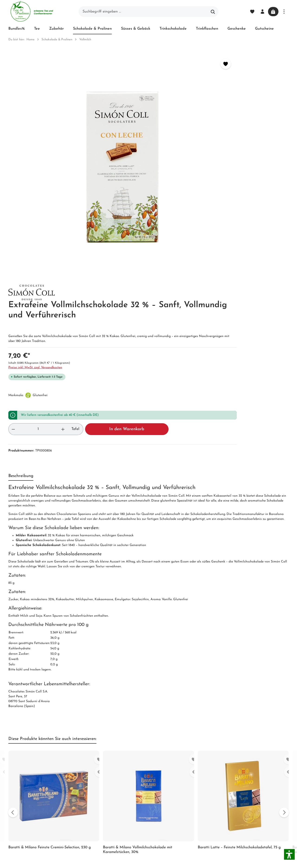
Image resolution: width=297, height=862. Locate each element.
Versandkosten (187, 855)
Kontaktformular (51, 798)
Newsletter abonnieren (92, 789)
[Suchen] (213, 11)
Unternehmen (94, 744)
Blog (136, 744)
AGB (86, 761)
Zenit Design (73, 856)
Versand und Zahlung (142, 756)
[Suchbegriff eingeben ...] (143, 11)
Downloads (141, 816)
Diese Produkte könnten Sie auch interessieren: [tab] (52, 517)
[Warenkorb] (271, 11)
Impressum (91, 769)
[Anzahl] (167, 207)
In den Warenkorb (240, 207)
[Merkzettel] (249, 11)
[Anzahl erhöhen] (177, 207)
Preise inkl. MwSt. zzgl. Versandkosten (180, 146)
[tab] (20, 254)
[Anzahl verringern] (158, 207)
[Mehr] (284, 11)
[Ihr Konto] (260, 11)
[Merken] (133, 64)
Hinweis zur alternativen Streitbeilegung (145, 792)
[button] (289, 854)
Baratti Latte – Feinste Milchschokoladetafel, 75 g (239, 626)
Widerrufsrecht (144, 768)
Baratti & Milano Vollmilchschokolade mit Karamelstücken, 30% (137, 628)
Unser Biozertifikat (98, 752)
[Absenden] (236, 683)
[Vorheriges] (11, 591)
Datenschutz (142, 776)
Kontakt (89, 777)
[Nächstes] (286, 591)
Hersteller (140, 808)
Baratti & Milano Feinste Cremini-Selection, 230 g (49, 626)
